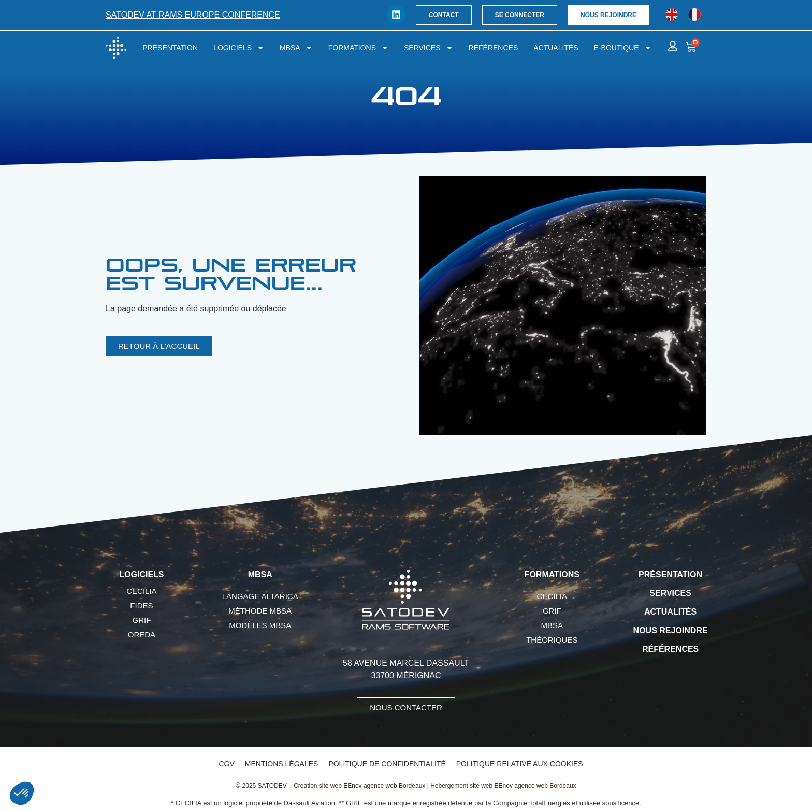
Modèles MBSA (260, 625)
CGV (226, 764)
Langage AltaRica (260, 596)
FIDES (141, 605)
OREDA (141, 634)
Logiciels (238, 47)
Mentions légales (281, 764)
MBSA (296, 47)
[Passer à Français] (694, 15)
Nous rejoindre (670, 630)
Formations (358, 47)
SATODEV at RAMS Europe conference (193, 14)
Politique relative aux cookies (519, 764)
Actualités (555, 48)
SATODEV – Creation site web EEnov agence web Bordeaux (342, 785)
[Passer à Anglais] (671, 15)
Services (428, 47)
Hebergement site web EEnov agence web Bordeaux (503, 785)
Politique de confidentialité (386, 764)
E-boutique (622, 47)
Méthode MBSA (260, 610)
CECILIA (141, 591)
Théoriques (551, 639)
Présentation (170, 48)
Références (493, 48)
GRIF (141, 620)
